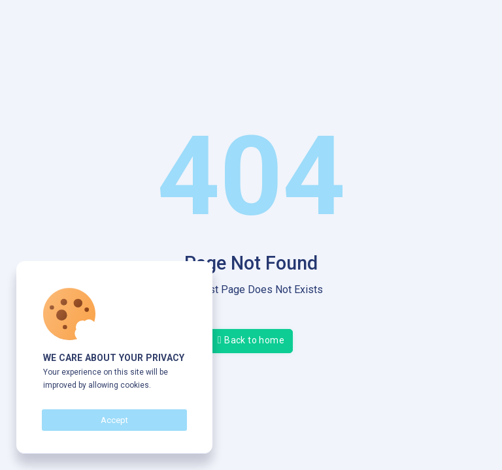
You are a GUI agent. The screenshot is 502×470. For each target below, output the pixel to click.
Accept (114, 420)
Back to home (251, 339)
